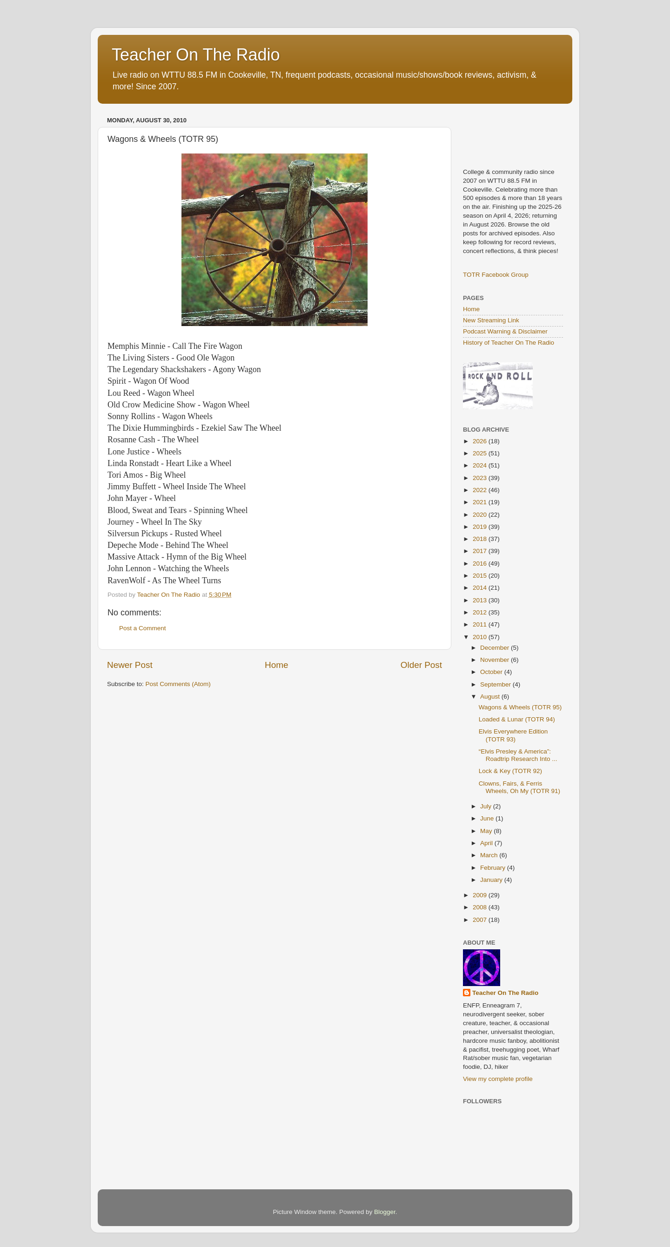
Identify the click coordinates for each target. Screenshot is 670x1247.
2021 (481, 502)
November (495, 659)
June (488, 818)
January (492, 879)
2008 (481, 907)
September (496, 684)
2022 (481, 490)
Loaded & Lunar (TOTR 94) (517, 719)
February (493, 867)
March (489, 855)
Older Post (421, 665)
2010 (481, 637)
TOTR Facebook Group (496, 274)
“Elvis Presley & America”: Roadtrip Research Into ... (518, 755)
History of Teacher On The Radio (508, 342)
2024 (481, 465)
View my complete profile (498, 1078)
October (492, 671)
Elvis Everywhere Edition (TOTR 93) (513, 735)
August (491, 696)
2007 (481, 919)
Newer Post (130, 665)
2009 (481, 895)
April (487, 843)
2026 (481, 441)
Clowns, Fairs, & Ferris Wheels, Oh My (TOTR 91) (519, 787)
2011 (481, 624)
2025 (481, 453)
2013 (481, 600)
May (487, 830)
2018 (481, 538)
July (486, 806)
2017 (481, 550)
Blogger (384, 1211)
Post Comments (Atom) (178, 683)
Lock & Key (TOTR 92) (510, 770)
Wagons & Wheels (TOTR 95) (520, 707)
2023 (481, 477)
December (495, 647)
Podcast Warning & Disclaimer (505, 331)
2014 (481, 587)
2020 (481, 514)
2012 (481, 612)
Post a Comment (142, 628)
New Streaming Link (491, 320)
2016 (481, 563)
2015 (481, 575)
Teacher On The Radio (196, 54)
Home (276, 665)
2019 (481, 526)
